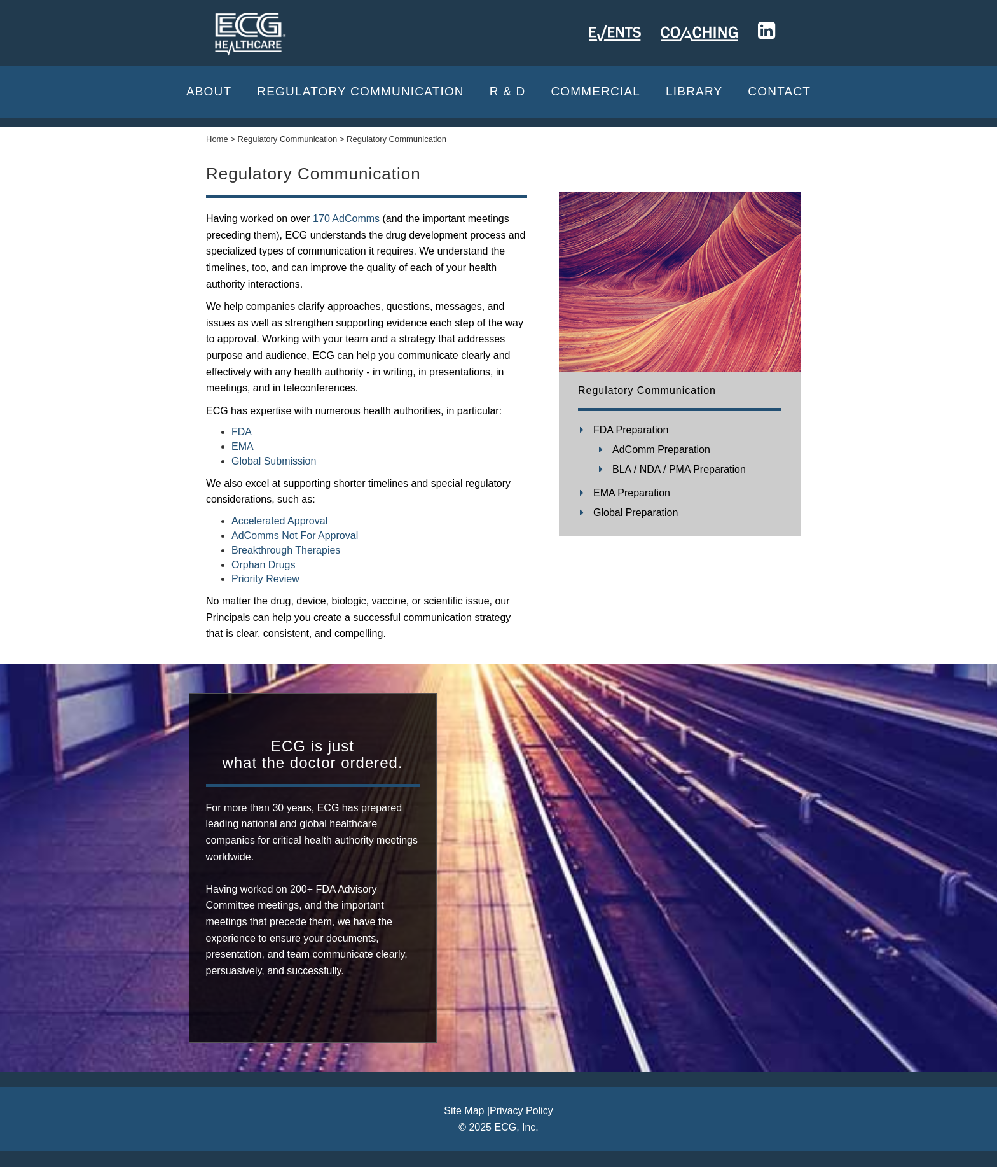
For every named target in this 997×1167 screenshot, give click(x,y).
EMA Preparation (631, 492)
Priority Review (265, 578)
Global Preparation (635, 512)
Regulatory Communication (647, 390)
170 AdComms (346, 218)
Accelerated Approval (279, 520)
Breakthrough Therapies (285, 550)
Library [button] (694, 91)
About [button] (208, 91)
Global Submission (273, 461)
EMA (242, 446)
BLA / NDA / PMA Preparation (679, 469)
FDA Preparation (630, 429)
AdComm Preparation (661, 449)
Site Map (464, 1110)
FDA (241, 431)
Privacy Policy (521, 1110)
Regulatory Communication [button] (360, 91)
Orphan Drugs (263, 564)
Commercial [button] (595, 91)
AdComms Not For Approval (294, 535)
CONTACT (779, 91)
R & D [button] (508, 91)
